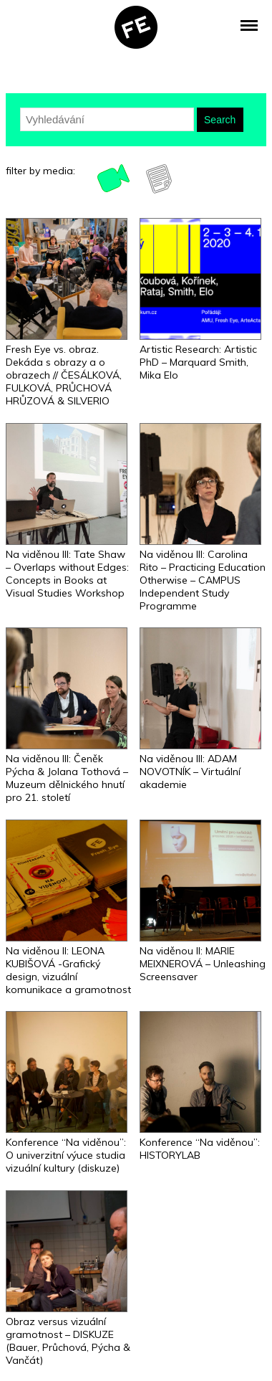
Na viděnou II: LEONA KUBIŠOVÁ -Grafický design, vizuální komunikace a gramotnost (68, 970)
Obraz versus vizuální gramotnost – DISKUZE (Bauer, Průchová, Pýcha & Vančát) (68, 1341)
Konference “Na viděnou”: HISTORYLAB (200, 1149)
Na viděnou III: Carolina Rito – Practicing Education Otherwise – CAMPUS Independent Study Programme (203, 580)
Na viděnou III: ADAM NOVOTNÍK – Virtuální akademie (190, 771)
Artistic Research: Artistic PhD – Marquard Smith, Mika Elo (198, 362)
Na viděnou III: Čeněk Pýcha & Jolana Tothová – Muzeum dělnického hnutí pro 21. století (67, 778)
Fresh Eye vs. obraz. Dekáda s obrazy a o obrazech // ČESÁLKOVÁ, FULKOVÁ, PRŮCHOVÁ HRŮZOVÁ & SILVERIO (64, 375)
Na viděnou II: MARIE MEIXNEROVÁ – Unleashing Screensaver (203, 963)
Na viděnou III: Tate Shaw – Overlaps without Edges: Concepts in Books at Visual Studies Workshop (67, 573)
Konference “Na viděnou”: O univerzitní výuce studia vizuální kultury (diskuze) (66, 1155)
